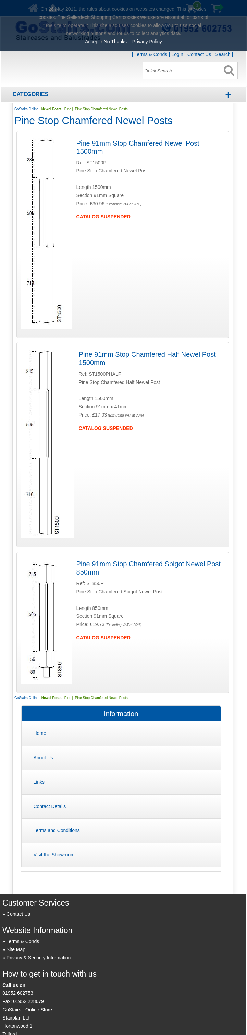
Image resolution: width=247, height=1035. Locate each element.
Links (39, 782)
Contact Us (199, 54)
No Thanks (115, 41)
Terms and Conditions (56, 830)
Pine (67, 109)
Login (177, 54)
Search (222, 54)
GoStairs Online (26, 109)
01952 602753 (17, 993)
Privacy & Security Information (39, 957)
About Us (43, 757)
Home (39, 733)
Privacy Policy (147, 41)
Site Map (16, 949)
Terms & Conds (151, 54)
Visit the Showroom (53, 854)
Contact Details (49, 806)
